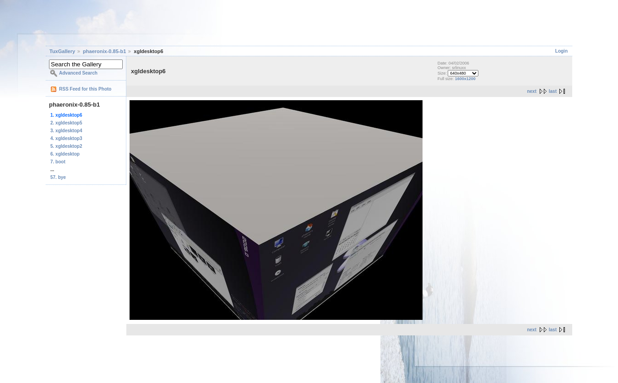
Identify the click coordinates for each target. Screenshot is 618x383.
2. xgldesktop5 (66, 122)
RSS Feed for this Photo (85, 89)
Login (561, 51)
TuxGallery (62, 51)
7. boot (57, 161)
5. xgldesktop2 (66, 146)
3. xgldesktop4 (66, 130)
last (553, 91)
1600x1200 (465, 78)
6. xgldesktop (65, 153)
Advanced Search (78, 73)
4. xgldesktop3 (66, 138)
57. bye (58, 177)
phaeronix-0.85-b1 (104, 51)
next (532, 91)
